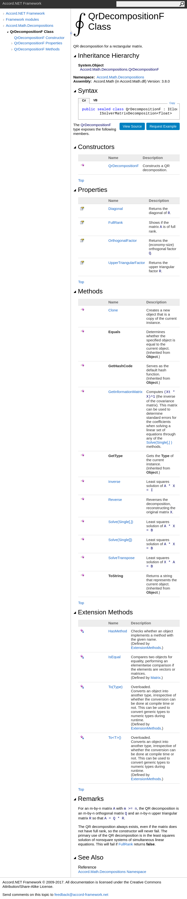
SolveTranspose (121, 558)
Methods (88, 291)
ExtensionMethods (146, 648)
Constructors (93, 146)
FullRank (115, 222)
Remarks (88, 798)
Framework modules (22, 19)
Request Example (163, 126)
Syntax (85, 90)
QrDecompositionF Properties (38, 43)
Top (81, 180)
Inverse (114, 481)
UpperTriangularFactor (126, 263)
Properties (90, 189)
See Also (88, 857)
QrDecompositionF (123, 166)
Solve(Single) (159, 442)
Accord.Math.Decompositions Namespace (112, 872)
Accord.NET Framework (25, 13)
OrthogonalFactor (122, 240)
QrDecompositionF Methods (37, 49)
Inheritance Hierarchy (106, 55)
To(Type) (115, 687)
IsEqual (114, 657)
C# (84, 100)
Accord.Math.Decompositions (29, 25)
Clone (113, 310)
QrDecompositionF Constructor (39, 38)
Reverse (115, 499)
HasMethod (117, 631)
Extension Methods (103, 612)
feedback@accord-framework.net (81, 894)
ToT (114, 737)
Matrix (156, 677)
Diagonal (115, 208)
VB (95, 100)
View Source (132, 126)
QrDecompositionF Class (32, 31)
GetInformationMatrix (125, 392)
